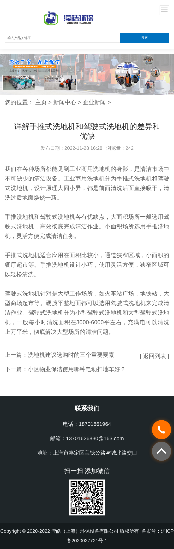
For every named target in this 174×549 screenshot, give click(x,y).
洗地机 (101, 169)
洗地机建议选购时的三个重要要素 (71, 355)
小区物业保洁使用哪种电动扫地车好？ (77, 369)
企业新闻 (94, 102)
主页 (41, 102)
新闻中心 (64, 102)
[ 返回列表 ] (154, 356)
